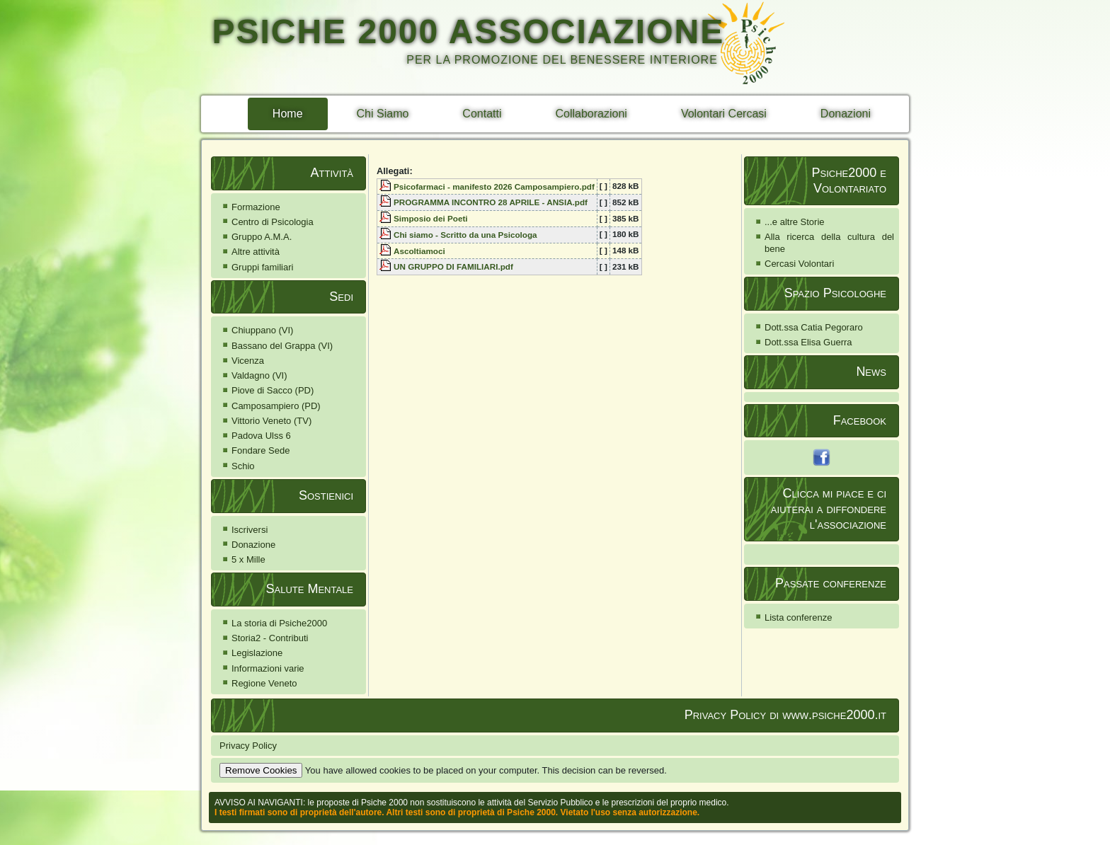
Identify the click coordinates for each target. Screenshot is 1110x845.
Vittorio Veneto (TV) (271, 420)
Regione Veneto (264, 683)
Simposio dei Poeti (431, 218)
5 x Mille (248, 559)
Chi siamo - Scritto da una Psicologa (465, 234)
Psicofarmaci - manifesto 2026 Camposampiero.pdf (494, 186)
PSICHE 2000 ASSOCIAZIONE (468, 31)
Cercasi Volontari (799, 263)
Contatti (481, 114)
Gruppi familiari (262, 267)
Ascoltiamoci (419, 250)
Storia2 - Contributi (269, 638)
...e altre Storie (795, 222)
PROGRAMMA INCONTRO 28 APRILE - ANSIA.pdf (491, 202)
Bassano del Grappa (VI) (282, 345)
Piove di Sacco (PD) (272, 390)
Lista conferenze (798, 617)
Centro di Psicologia (272, 222)
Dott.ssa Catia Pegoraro (814, 327)
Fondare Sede (260, 450)
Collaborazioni (591, 114)
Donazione (253, 544)
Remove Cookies (261, 770)
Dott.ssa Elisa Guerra (808, 342)
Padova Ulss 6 (261, 435)
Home (288, 114)
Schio (243, 466)
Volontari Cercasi (724, 114)
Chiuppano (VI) (262, 330)
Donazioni (845, 114)
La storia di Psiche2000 (279, 623)
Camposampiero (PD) (276, 406)
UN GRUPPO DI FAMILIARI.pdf (453, 266)
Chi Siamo (383, 114)
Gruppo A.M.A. (261, 236)
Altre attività (255, 251)
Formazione (255, 207)
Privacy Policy (248, 745)
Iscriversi (249, 529)
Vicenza (247, 360)
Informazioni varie (267, 668)
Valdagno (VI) (259, 375)
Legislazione (256, 653)
